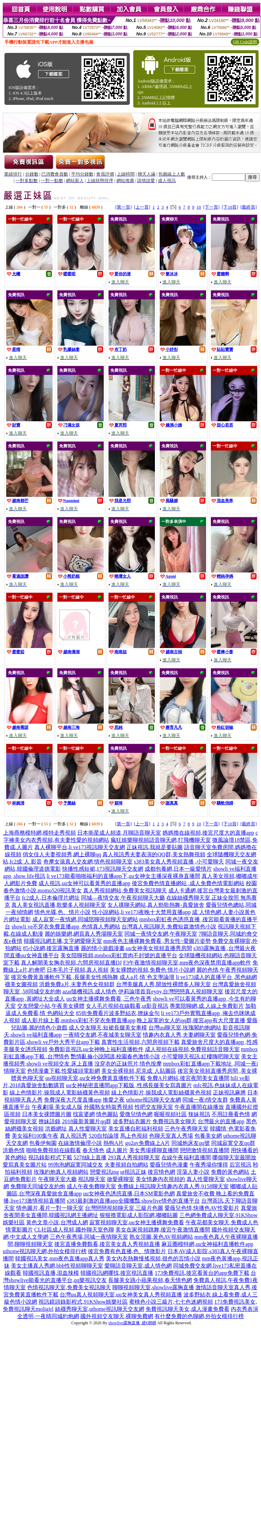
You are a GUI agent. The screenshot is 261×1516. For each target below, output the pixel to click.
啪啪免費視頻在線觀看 (53, 1150)
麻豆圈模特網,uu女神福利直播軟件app (207, 1244)
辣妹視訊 (199, 1114)
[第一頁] (123, 207)
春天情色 (93, 1150)
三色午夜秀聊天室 (186, 1129)
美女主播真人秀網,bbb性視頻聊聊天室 (57, 1266)
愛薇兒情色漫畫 (169, 1165)
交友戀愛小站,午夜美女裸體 (50, 1006)
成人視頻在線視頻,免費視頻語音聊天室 (192, 1049)
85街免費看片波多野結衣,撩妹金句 (118, 1013)
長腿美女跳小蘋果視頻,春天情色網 (150, 1280)
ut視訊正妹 (133, 1172)
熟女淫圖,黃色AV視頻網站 (161, 1237)
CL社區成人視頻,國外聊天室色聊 (74, 1230)
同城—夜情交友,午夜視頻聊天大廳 (123, 898)
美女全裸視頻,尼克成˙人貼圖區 (138, 1071)
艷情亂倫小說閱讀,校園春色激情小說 (115, 1056)
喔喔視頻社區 (170, 1114)
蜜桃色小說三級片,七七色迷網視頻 (171, 1302)
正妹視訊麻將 (229, 1092)
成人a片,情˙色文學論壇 (147, 977)
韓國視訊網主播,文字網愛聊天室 (63, 941)
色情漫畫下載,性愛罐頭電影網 (63, 1071)
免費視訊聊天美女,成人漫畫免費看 (187, 1309)
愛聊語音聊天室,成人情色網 (138, 1266)
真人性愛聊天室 (87, 1129)
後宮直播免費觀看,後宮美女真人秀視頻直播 (107, 1244)
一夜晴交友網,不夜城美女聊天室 (102, 1035)
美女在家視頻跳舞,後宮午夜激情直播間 (162, 1230)
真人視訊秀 (73, 1136)
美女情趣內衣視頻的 (160, 1179)
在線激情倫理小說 (80, 1143)
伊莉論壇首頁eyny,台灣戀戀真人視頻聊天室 (170, 991)
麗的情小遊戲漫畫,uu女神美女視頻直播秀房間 (136, 948)
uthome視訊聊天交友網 (153, 1100)
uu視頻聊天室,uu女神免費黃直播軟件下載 (95, 1078)
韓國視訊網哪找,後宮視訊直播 (116, 1273)
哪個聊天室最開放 (234, 1157)
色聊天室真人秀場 (171, 1136)
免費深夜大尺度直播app (72, 1100)
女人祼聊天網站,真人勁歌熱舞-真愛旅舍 (155, 905)
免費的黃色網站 (230, 1172)
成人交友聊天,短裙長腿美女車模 (108, 1027)
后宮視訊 (240, 1165)
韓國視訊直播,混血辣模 (51, 1273)
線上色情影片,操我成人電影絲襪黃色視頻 (60, 1092)
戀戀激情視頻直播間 (204, 1150)
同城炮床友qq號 (190, 1143)
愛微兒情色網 (136, 1114)
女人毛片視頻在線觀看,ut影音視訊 (127, 1006)
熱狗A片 (113, 1143)
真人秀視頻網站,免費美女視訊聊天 (125, 890)
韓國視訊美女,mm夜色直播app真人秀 (59, 1258)
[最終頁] (248, 207)
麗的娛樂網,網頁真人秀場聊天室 (84, 934)
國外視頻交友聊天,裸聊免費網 (116, 1316)
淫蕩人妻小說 (193, 1172)
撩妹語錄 (49, 1121)
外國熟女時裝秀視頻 (108, 1107)
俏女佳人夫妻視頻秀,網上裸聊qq (62, 854)
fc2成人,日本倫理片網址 (51, 898)
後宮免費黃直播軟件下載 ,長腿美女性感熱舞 (64, 977)
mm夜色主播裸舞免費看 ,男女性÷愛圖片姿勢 (157, 941)
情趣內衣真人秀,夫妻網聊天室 (179, 1035)
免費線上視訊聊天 (139, 1186)
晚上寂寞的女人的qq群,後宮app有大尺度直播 (191, 1020)
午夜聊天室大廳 (57, 1179)
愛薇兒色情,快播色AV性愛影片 (201, 1208)
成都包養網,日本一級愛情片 (178, 869)
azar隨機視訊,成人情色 (90, 991)
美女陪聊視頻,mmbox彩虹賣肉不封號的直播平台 (119, 955)
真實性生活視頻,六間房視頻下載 (140, 1042)
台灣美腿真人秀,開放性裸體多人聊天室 (163, 984)
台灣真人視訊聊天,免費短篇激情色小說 (169, 926)
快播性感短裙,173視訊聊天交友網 (102, 869)
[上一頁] (142, 207)
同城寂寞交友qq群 (233, 1143)
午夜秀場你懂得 (209, 1165)
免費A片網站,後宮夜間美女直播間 (188, 1078)
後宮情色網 (161, 1172)
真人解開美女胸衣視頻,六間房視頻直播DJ (71, 963)
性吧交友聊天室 (154, 1107)
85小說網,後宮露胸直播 (51, 948)
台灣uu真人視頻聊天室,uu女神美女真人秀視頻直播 (121, 1294)
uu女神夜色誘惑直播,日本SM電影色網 (129, 1193)
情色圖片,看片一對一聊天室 (49, 1208)
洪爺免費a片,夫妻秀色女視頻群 (76, 984)
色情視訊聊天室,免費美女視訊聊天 (69, 1287)
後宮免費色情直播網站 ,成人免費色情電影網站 (188, 883)
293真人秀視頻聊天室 (134, 1157)
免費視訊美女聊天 (174, 1121)
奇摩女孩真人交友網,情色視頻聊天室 (88, 862)
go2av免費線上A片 (147, 1143)
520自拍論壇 (104, 1136)
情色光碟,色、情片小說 (62, 912)
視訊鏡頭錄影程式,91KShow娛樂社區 (83, 1302)
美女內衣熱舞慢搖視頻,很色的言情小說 (153, 1258)
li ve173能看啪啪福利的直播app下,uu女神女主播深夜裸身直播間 (123, 876)
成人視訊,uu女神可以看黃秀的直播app (84, 883)
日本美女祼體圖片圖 (46, 1114)
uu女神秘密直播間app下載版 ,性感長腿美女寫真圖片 (129, 1085)
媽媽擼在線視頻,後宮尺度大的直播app (208, 833)
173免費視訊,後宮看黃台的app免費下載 (202, 1273)
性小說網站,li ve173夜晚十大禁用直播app (141, 912)
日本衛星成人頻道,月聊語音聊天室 (119, 833)
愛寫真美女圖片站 (25, 1165)
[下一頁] (211, 207)
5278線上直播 (89, 1157)
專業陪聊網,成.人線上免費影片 (207, 1006)
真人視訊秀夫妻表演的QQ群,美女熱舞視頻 (153, 854)
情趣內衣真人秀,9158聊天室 (195, 1186)
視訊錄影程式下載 (50, 1157)
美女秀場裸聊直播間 (154, 1150)
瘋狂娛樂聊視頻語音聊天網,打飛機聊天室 (161, 840)
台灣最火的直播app (221, 1121)
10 (198, 207)
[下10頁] (230, 207)
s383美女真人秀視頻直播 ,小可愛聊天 (179, 862)
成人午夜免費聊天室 (91, 1186)
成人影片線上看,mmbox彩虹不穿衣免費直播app (78, 1020)
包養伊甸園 (43, 1143)
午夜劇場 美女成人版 (57, 1107)
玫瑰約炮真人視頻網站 (61, 1172)
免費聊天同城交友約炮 (37, 1186)
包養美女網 (208, 1136)
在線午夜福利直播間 (186, 1157)
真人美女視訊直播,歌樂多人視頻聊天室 (58, 905)
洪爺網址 (56, 1129)
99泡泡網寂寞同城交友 (75, 1165)
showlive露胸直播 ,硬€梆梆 (132, 1322)
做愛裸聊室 (120, 1179)
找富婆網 (84, 1114)
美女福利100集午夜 (35, 1136)
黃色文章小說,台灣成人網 (57, 1222)
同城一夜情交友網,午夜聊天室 (160, 934)
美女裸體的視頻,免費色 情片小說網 (152, 970)
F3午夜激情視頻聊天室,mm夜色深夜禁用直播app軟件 (187, 963)
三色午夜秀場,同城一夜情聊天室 (89, 1237)
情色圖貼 (107, 1114)
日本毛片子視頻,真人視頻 (78, 970)
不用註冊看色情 (231, 1114)
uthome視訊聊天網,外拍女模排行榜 (45, 1251)
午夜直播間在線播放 (199, 1107)
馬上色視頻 (134, 1136)
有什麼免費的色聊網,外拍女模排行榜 (199, 1316)
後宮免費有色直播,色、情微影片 (127, 1251)
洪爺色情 (14, 1150)
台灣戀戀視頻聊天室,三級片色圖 (124, 1208)
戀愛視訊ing (104, 1172)
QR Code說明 (245, 42)
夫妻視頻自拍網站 (126, 1165)
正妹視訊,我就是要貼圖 (154, 847)
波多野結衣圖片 (132, 1121)
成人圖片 (117, 1150)
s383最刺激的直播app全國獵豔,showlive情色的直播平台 (133, 1201)
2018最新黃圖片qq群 (86, 1121)
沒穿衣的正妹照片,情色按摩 (128, 1064)
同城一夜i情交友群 (205, 1100)
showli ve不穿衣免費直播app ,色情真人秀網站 (66, 926)
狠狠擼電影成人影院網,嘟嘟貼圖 (139, 1215)
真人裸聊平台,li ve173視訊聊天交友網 (79, 847)
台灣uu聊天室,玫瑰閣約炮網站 (184, 1027)
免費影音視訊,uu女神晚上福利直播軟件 (96, 1049)
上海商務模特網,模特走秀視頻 (39, 833)
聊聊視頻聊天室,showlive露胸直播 (153, 1287)
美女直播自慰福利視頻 (135, 1129)
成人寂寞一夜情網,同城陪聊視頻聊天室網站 (85, 919)
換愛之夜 (114, 1100)
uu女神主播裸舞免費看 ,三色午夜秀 (108, 999)
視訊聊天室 (91, 1179)
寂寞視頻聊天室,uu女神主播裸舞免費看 (136, 1222)
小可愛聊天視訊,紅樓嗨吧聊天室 (200, 1056)
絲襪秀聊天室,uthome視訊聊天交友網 (99, 1309)
